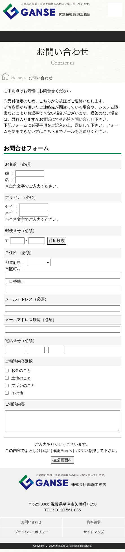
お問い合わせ (41, 36)
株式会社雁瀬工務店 (46, 11)
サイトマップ (94, 534)
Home (16, 78)
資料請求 (85, 36)
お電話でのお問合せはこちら (62, 24)
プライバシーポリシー (31, 534)
